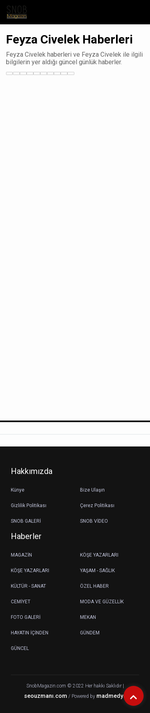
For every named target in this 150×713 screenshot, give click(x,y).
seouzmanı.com (45, 696)
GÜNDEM (90, 633)
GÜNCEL (20, 648)
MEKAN (88, 617)
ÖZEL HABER (94, 586)
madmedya (111, 696)
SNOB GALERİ (26, 521)
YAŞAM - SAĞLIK (97, 570)
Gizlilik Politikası (28, 505)
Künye (17, 490)
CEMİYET (20, 601)
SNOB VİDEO (94, 521)
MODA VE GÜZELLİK (102, 601)
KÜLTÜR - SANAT (28, 586)
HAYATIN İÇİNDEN (29, 633)
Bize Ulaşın (92, 490)
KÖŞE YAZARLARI (99, 555)
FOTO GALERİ (25, 617)
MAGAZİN (21, 555)
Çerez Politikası (97, 505)
